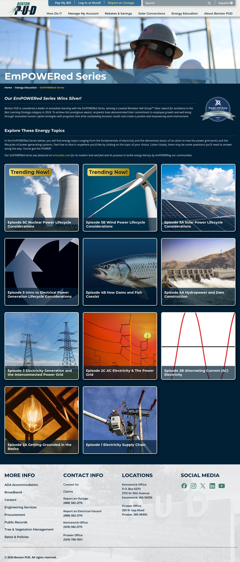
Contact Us (70, 485)
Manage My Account (83, 13)
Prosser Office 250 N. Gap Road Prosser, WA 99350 (134, 510)
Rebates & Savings (118, 13)
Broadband (13, 492)
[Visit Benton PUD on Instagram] (194, 486)
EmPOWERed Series (52, 87)
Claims (68, 492)
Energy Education (185, 13)
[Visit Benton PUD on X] (203, 486)
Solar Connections (151, 13)
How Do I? (54, 13)
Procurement (14, 515)
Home (8, 87)
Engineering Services (20, 507)
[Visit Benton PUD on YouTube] (221, 486)
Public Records (15, 522)
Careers (10, 500)
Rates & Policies (16, 537)
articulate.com (61, 155)
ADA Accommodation (21, 485)
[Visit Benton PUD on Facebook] (184, 486)
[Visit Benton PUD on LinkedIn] (212, 486)
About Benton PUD (218, 13)
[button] (41, 197)
